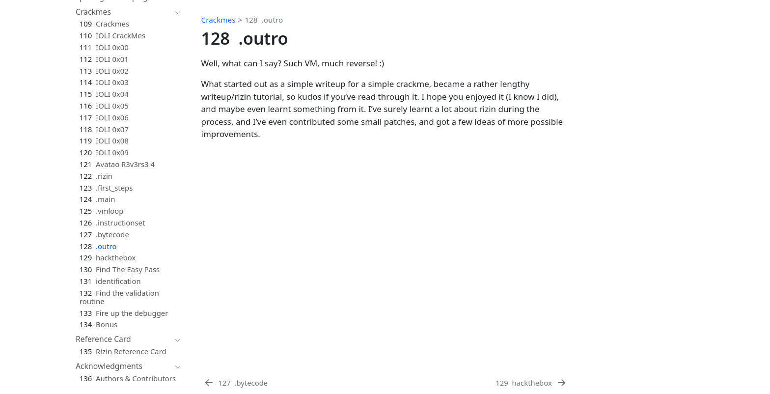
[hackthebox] (531, 382)
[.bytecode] (235, 382)
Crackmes (218, 20)
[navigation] (123, 12)
